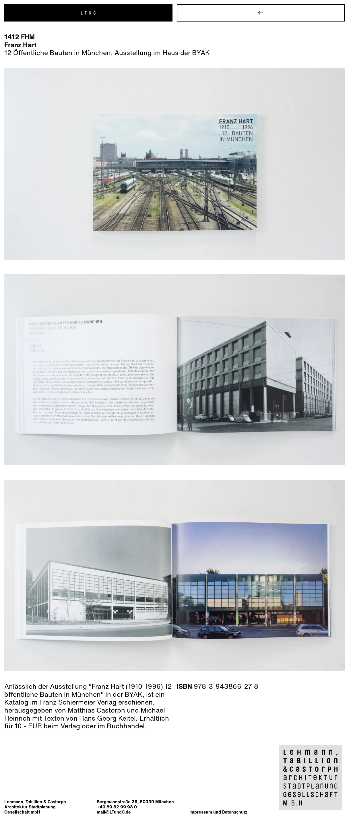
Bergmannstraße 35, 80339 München (135, 801)
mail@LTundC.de (114, 812)
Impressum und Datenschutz (218, 812)
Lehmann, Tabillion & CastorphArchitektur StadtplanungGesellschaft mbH (35, 806)
